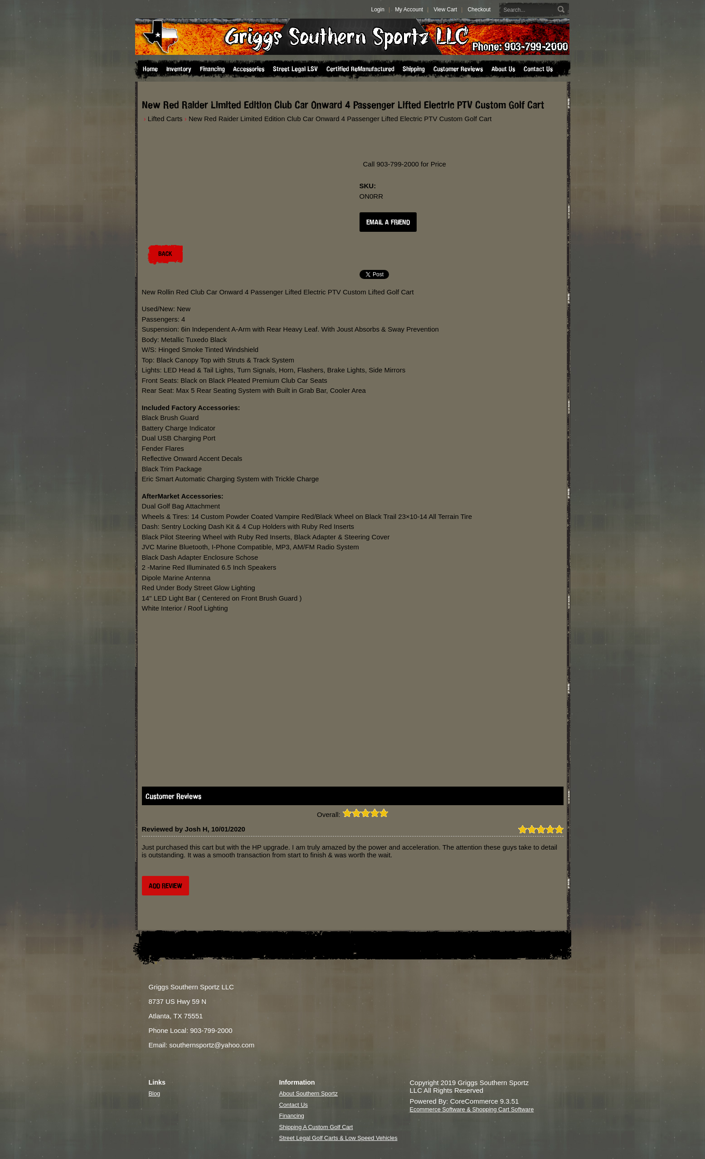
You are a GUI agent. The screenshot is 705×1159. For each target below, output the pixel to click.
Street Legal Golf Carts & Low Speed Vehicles (338, 1138)
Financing (212, 69)
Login (377, 9)
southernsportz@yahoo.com (211, 1045)
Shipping (414, 69)
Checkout (479, 9)
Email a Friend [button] (388, 222)
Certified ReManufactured (360, 69)
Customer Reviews (458, 69)
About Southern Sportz (308, 1093)
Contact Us (538, 69)
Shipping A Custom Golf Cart (316, 1127)
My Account (409, 9)
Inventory (178, 69)
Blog (154, 1093)
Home (150, 69)
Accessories (248, 69)
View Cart (445, 9)
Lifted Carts (165, 118)
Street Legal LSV (295, 69)
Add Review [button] (165, 885)
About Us (503, 69)
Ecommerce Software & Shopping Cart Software (472, 1109)
